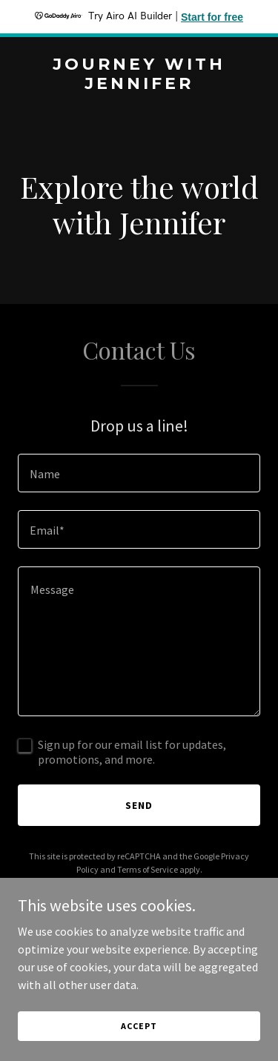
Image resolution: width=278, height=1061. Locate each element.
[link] (139, 84)
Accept (138, 1025)
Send (139, 805)
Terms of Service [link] (147, 869)
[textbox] (139, 473)
